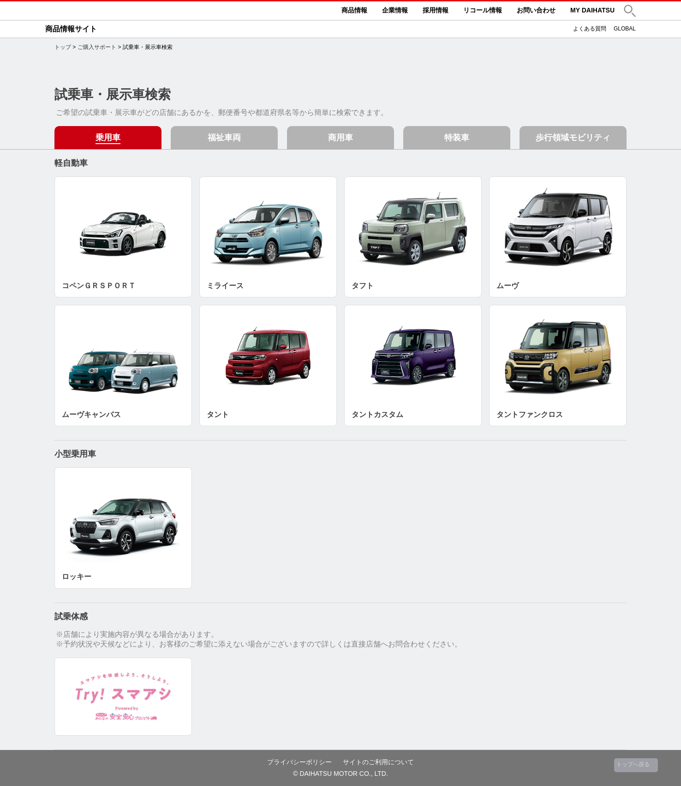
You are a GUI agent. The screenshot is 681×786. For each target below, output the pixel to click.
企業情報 (395, 10)
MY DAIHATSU (592, 10)
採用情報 (435, 10)
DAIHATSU (114, 10)
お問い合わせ (536, 10)
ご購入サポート (97, 47)
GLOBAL (625, 28)
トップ (62, 47)
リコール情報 (482, 10)
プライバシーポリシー (299, 762)
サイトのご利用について (378, 762)
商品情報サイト (71, 29)
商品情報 (354, 10)
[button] (630, 11)
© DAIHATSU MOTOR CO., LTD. (340, 773)
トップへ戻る (633, 764)
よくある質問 (589, 28)
